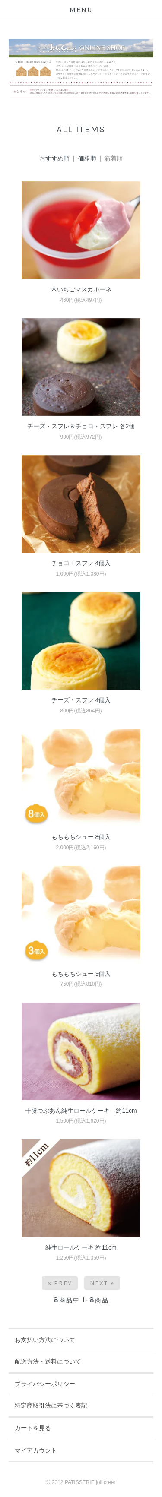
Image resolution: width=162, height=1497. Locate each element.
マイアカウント (36, 1450)
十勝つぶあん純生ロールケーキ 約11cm (81, 1110)
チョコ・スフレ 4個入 (81, 563)
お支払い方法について (45, 1339)
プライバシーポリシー (45, 1383)
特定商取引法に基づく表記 (51, 1405)
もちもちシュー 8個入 (81, 836)
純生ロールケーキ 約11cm (80, 1247)
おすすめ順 (54, 158)
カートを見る (33, 1427)
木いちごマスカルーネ (81, 289)
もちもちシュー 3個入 (81, 973)
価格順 (87, 158)
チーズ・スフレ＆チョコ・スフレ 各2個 (81, 426)
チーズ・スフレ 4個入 (81, 699)
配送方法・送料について (48, 1361)
